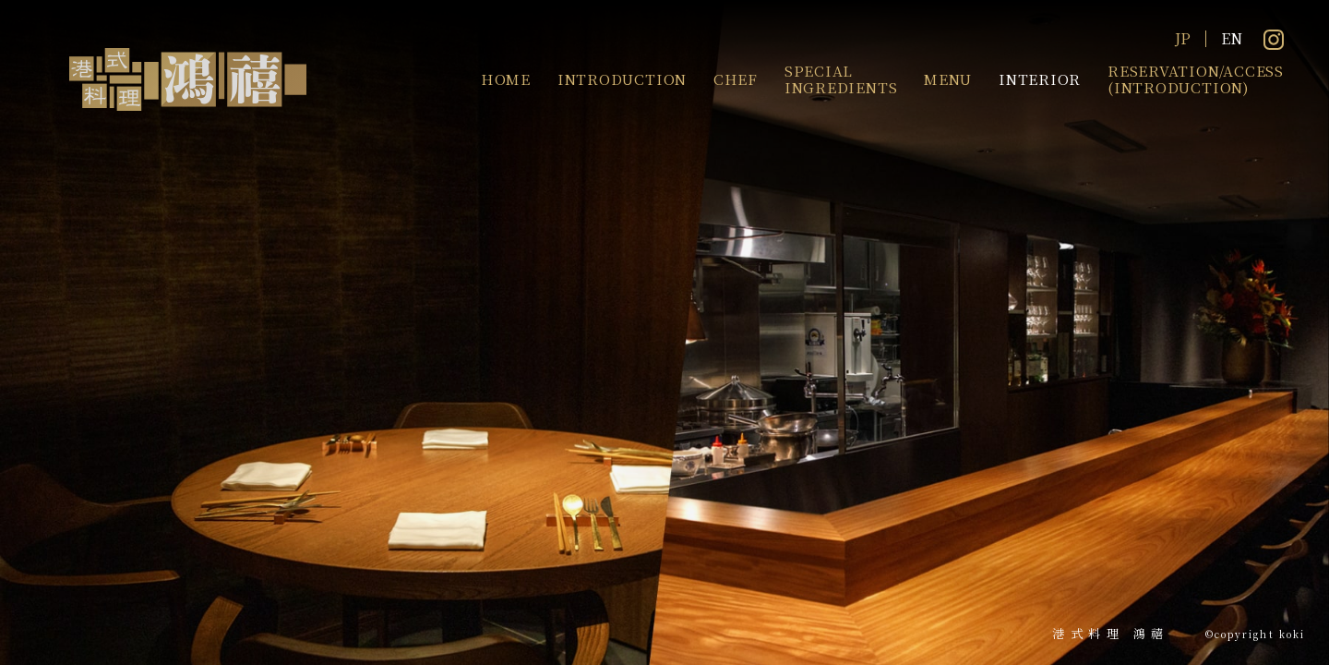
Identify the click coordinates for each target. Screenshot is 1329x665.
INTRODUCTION (622, 78)
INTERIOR (1040, 78)
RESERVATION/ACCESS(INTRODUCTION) (1196, 78)
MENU (948, 78)
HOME (506, 78)
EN (1231, 38)
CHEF (735, 78)
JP (1183, 38)
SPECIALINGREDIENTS (841, 78)
